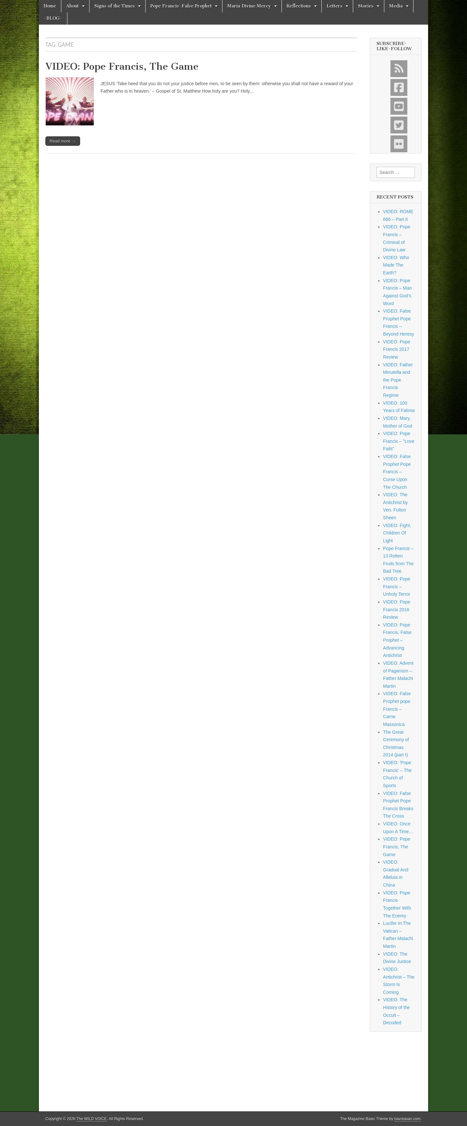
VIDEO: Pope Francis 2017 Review (396, 349)
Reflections (299, 6)
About (72, 6)
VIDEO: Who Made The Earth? (396, 265)
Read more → (63, 141)
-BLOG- (53, 18)
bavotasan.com (407, 1119)
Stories (366, 6)
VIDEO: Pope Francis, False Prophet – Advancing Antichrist (397, 640)
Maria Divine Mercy (249, 6)
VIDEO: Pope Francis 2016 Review (396, 609)
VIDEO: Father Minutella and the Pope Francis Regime (398, 380)
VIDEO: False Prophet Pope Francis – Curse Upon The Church (397, 472)
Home (50, 6)
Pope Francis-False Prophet (181, 6)
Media (396, 6)
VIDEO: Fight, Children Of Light (397, 533)
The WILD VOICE (92, 1119)
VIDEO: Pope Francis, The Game (121, 66)
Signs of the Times (114, 6)
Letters (334, 6)
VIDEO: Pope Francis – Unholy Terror (396, 586)
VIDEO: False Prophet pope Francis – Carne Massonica (397, 709)
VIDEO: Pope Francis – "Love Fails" (398, 441)
